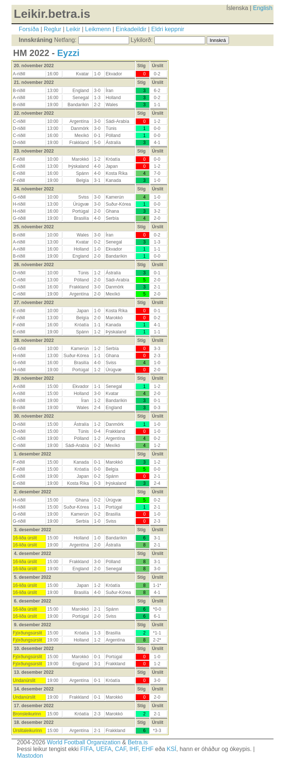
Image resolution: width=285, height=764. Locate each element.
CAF (120, 749)
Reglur (52, 29)
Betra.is (138, 742)
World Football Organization (84, 742)
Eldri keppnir (167, 29)
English (262, 8)
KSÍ (171, 749)
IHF (134, 749)
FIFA (86, 749)
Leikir (73, 29)
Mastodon (30, 755)
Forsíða (29, 29)
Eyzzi (68, 53)
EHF (148, 749)
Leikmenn (98, 29)
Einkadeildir (131, 29)
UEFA (104, 749)
